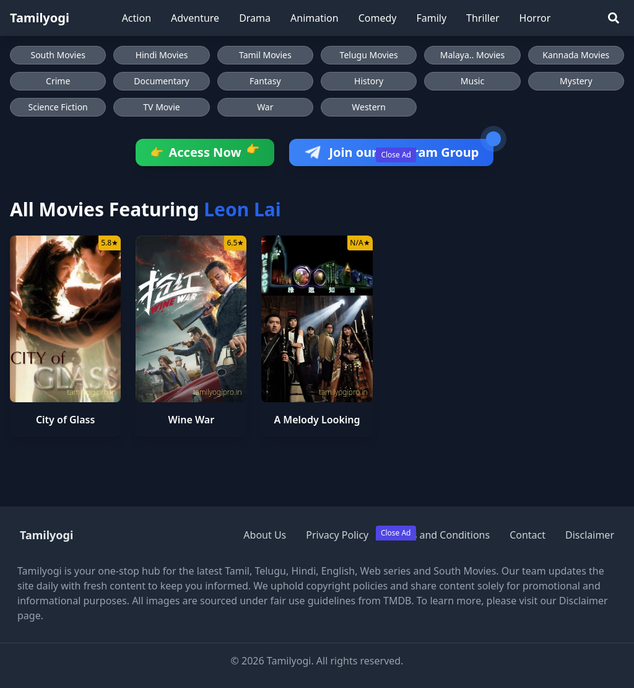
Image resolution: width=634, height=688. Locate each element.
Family (431, 18)
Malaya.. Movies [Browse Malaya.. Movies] (472, 55)
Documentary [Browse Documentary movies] (161, 81)
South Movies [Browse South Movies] (57, 55)
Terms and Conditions (439, 535)
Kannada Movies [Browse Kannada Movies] (575, 55)
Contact (527, 535)
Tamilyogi (39, 17)
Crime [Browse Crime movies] (58, 81)
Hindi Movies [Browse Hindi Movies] (162, 55)
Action (136, 18)
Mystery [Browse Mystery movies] (576, 81)
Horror (535, 18)
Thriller (482, 18)
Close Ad (396, 154)
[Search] (613, 18)
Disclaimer (589, 535)
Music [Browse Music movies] (472, 81)
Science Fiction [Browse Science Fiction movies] (58, 107)
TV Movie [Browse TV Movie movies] (161, 107)
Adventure (195, 18)
